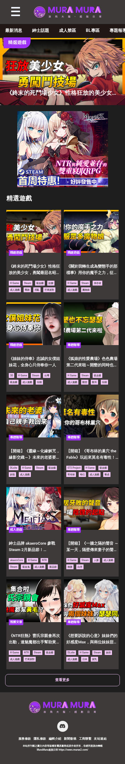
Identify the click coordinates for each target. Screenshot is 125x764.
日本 (84, 659)
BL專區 (93, 30)
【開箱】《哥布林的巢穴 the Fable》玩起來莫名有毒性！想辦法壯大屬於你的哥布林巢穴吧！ (91, 455)
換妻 (69, 566)
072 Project (74, 467)
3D (11, 375)
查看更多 (62, 680)
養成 (106, 474)
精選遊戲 (19, 198)
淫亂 (37, 289)
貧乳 (94, 659)
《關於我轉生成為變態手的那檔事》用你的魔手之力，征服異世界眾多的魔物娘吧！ (91, 270)
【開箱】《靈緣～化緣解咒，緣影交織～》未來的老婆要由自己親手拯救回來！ (34, 455)
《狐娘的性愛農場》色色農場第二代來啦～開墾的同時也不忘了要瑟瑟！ (91, 362)
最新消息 (13, 30)
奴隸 (50, 283)
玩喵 (39, 382)
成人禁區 (67, 30)
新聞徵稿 (70, 739)
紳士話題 (40, 30)
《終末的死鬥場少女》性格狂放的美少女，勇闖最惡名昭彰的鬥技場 (34, 270)
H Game (14, 283)
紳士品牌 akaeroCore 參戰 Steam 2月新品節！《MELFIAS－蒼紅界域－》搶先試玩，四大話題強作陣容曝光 (35, 547)
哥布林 (71, 474)
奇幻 (82, 474)
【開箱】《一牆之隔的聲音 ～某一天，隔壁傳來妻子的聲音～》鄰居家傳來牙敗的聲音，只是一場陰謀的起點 (92, 547)
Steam (27, 283)
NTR (44, 560)
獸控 (84, 382)
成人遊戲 (15, 289)
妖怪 (12, 474)
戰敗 (27, 289)
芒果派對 (49, 289)
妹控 (108, 652)
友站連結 (100, 739)
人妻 (96, 560)
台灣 (46, 375)
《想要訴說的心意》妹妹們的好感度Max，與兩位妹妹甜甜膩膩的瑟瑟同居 (91, 639)
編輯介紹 (55, 739)
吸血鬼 (26, 566)
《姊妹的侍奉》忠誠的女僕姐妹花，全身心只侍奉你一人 (34, 361)
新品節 (53, 566)
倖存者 (97, 283)
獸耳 (94, 382)
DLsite (13, 467)
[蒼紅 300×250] (62, 185)
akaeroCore (16, 560)
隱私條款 (40, 739)
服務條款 (24, 739)
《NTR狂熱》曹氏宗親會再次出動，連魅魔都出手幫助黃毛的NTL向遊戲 (34, 639)
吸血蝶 (40, 283)
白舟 (79, 566)
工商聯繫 (85, 739)
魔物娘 (86, 289)
